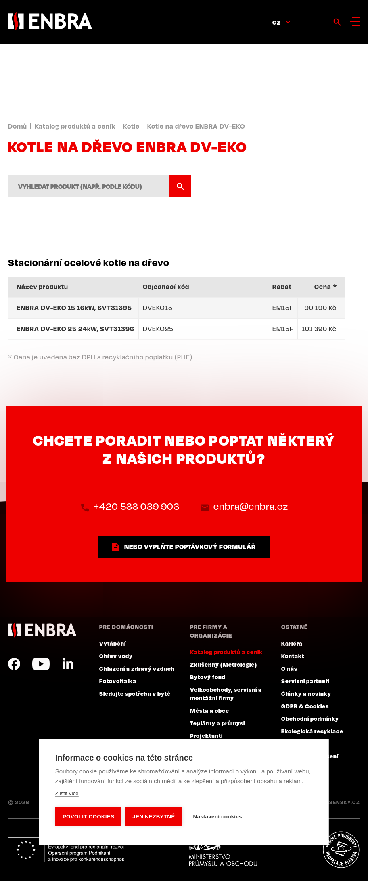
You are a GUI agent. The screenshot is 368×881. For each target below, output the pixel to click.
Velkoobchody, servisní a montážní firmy (226, 693)
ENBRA (42, 630)
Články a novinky (306, 693)
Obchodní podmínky (310, 718)
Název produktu (42, 287)
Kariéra (292, 643)
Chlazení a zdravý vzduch (137, 668)
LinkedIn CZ (68, 664)
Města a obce (209, 710)
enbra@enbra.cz (251, 507)
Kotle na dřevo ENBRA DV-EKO (196, 126)
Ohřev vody (116, 655)
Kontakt (292, 655)
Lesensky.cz (341, 802)
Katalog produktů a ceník (75, 126)
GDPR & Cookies (305, 706)
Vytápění (112, 643)
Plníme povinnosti (341, 850)
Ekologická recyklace (312, 731)
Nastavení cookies (218, 816)
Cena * (325, 287)
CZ (276, 22)
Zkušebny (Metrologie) (223, 664)
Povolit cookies (88, 816)
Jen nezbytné (154, 816)
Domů (17, 126)
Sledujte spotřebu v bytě (135, 693)
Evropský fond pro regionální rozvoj (67, 849)
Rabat (282, 287)
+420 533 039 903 (136, 507)
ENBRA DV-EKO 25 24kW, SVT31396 (75, 329)
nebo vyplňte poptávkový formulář (190, 547)
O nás (289, 668)
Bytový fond (208, 676)
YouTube (41, 664)
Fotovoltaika (117, 681)
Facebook (14, 664)
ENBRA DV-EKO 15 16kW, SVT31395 (74, 308)
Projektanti (206, 735)
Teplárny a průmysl (217, 723)
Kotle (131, 126)
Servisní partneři (305, 681)
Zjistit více (67, 794)
